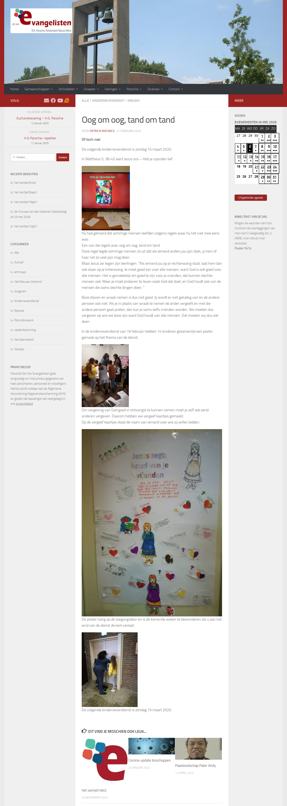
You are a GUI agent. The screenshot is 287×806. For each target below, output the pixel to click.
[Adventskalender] (66, 100)
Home (14, 89)
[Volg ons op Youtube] (59, 100)
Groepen (90, 89)
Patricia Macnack (102, 131)
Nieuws (134, 101)
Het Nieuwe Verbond (28, 282)
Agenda (240, 115)
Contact (174, 89)
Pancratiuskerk (24, 320)
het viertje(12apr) (25, 226)
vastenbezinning (25, 330)
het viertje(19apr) (25, 202)
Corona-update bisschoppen (149, 760)
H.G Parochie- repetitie (40, 141)
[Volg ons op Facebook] (53, 100)
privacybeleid (24, 404)
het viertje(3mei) (25, 183)
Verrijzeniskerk (24, 339)
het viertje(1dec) (94, 790)
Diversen (153, 89)
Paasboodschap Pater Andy (195, 765)
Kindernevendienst (108, 101)
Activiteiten (67, 89)
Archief (18, 262)
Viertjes (19, 349)
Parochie (132, 89)
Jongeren (20, 291)
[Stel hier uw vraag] (46, 100)
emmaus (20, 272)
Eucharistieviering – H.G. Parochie (40, 121)
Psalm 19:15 (243, 248)
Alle (85, 101)
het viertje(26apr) (25, 192)
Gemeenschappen (37, 89)
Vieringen (111, 89)
